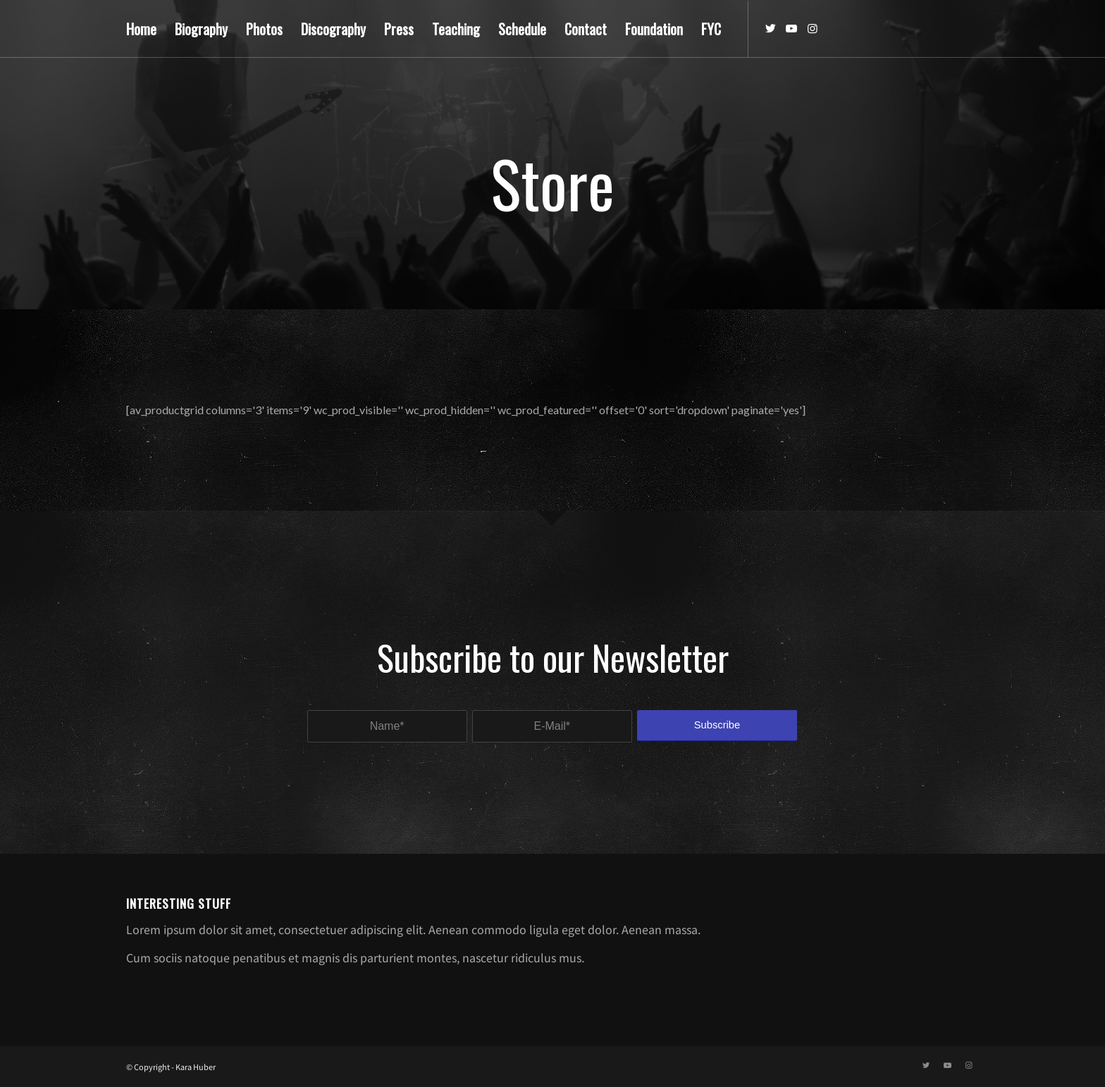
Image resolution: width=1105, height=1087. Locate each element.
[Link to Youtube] (791, 28)
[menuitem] (141, 29)
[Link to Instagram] (812, 28)
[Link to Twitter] (770, 28)
